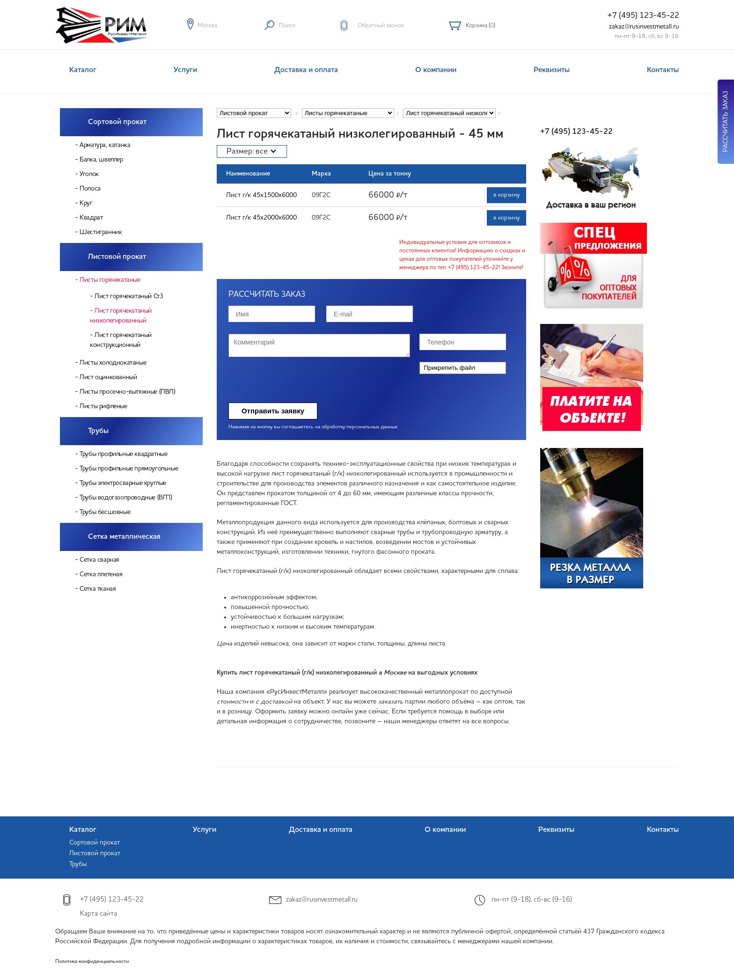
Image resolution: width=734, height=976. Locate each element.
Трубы (98, 431)
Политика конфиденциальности (92, 961)
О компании (435, 70)
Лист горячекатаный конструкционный (121, 340)
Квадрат (91, 217)
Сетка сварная (99, 560)
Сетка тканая (98, 589)
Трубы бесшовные (105, 512)
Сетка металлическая (124, 537)
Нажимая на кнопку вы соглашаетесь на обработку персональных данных (312, 427)
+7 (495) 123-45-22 (643, 16)
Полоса (90, 188)
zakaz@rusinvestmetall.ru (644, 26)
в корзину (506, 195)
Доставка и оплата (306, 70)
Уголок (89, 174)
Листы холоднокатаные (113, 363)
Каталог (82, 70)
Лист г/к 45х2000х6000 (261, 217)
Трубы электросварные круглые (123, 483)
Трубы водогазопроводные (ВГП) (126, 497)
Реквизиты (552, 70)
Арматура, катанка (105, 145)
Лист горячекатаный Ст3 (129, 296)
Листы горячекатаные (110, 280)
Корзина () (480, 25)
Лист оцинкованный (108, 377)
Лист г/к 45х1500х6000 (261, 195)
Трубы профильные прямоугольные (129, 468)
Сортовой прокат (117, 122)
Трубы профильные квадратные (123, 454)
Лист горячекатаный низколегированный (121, 316)
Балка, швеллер (101, 159)
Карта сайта (98, 913)
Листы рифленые (103, 406)
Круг (86, 203)
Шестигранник (101, 232)
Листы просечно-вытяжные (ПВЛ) (127, 392)
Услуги (185, 70)
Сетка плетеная (101, 574)
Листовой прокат (117, 257)
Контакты (663, 70)
